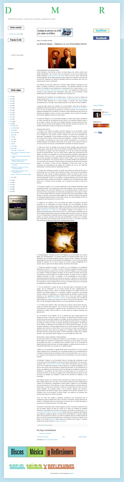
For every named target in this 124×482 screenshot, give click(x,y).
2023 (11, 103)
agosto (13, 134)
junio (12, 139)
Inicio (63, 437)
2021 (11, 108)
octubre (13, 130)
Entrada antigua (82, 437)
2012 (11, 182)
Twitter (57, 421)
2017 (11, 117)
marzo (13, 146)
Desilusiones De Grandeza (56, 75)
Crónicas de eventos (14, 34)
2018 (11, 114)
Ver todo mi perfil (106, 114)
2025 (11, 99)
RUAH (53, 419)
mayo (12, 141)
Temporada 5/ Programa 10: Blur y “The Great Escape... (19, 167)
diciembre (13, 125)
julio (12, 137)
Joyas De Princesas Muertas (58, 99)
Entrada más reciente (42, 437)
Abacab (106, 112)
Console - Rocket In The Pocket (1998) (21, 174)
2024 (11, 101)
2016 (11, 119)
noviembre (14, 128)
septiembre (14, 132)
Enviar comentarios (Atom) (51, 439)
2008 (11, 191)
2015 (11, 121)
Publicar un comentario (45, 433)
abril (12, 143)
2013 (11, 180)
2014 (11, 123)
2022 (11, 105)
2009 (11, 189)
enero (12, 177)
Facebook (63, 421)
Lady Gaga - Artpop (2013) (17, 150)
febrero (13, 148)
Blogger (71, 473)
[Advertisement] (99, 72)
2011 (11, 184)
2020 (11, 110)
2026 (11, 96)
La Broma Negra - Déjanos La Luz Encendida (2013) (19, 171)
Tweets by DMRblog (98, 105)
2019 (11, 112)
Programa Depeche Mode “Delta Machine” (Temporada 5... (19, 160)
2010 (11, 187)
